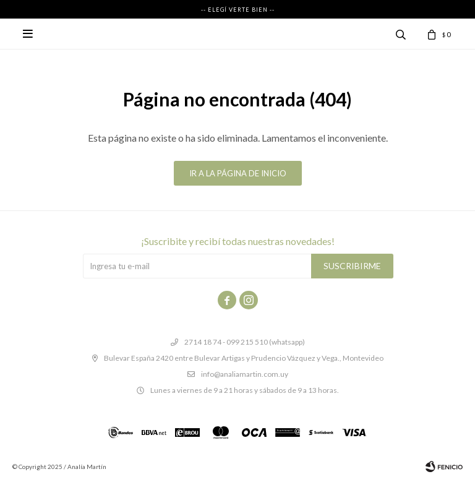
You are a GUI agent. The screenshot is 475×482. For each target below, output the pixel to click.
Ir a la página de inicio (237, 173)
